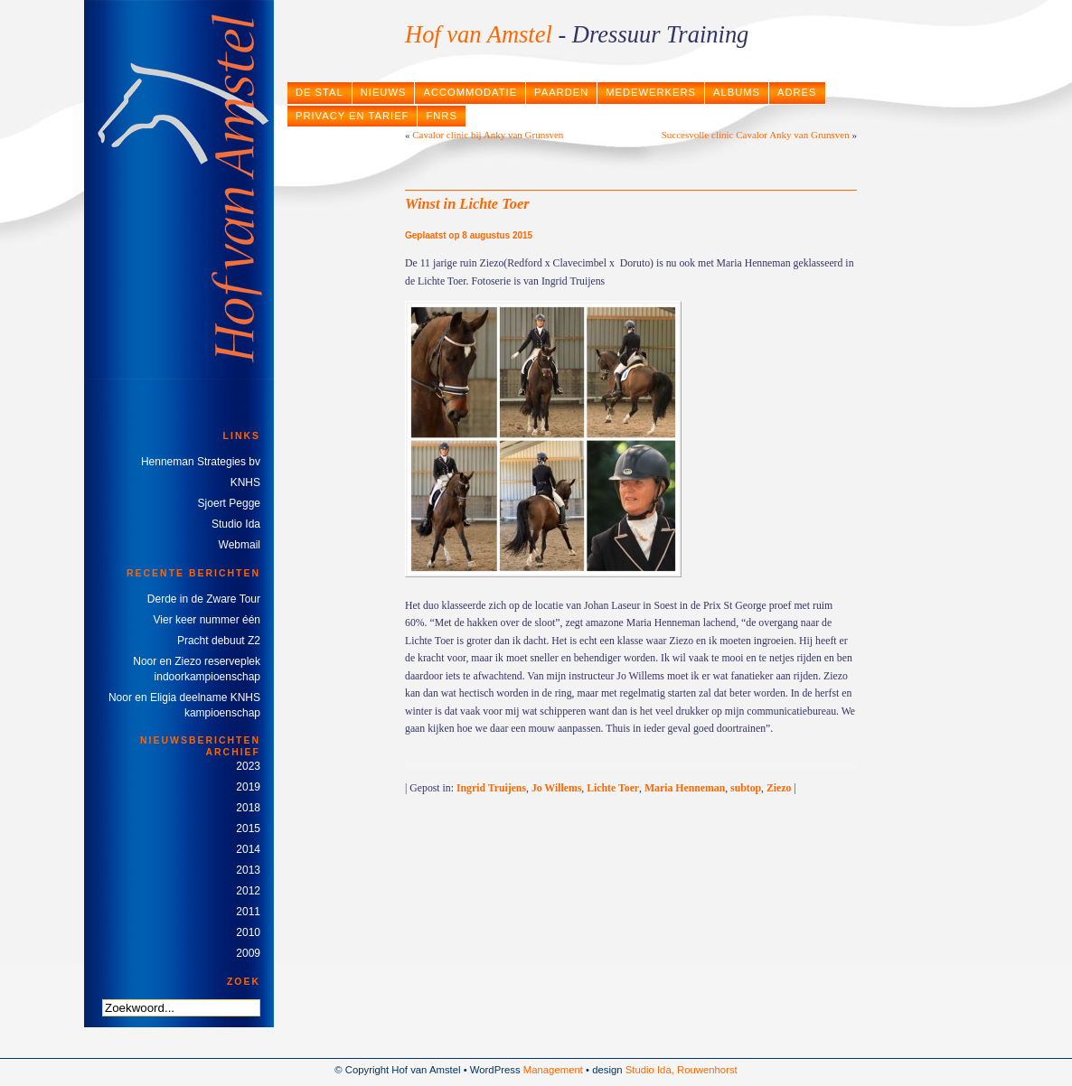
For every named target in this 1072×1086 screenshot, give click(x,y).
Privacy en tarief (352, 115)
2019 (248, 787)
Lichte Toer (613, 788)
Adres (797, 92)
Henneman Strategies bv (200, 461)
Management (553, 1069)
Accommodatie (470, 92)
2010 (248, 932)
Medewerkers (651, 92)
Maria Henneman (684, 788)
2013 (248, 870)
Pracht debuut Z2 (218, 640)
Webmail (239, 544)
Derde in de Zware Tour (203, 599)
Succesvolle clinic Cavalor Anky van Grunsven (756, 134)
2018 (248, 807)
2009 (248, 953)
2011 (248, 911)
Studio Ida (236, 524)
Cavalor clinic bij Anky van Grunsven (487, 134)
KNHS (245, 482)
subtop (745, 788)
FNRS (441, 115)
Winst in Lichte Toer (467, 203)
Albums (736, 92)
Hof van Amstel (478, 34)
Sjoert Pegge (229, 503)
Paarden (561, 92)
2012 (248, 891)
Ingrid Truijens (491, 788)
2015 (248, 828)
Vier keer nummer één (207, 619)
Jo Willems (556, 788)
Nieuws (384, 92)
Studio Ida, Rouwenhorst (681, 1069)
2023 (248, 766)
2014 (248, 849)
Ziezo (778, 788)
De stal (319, 92)
